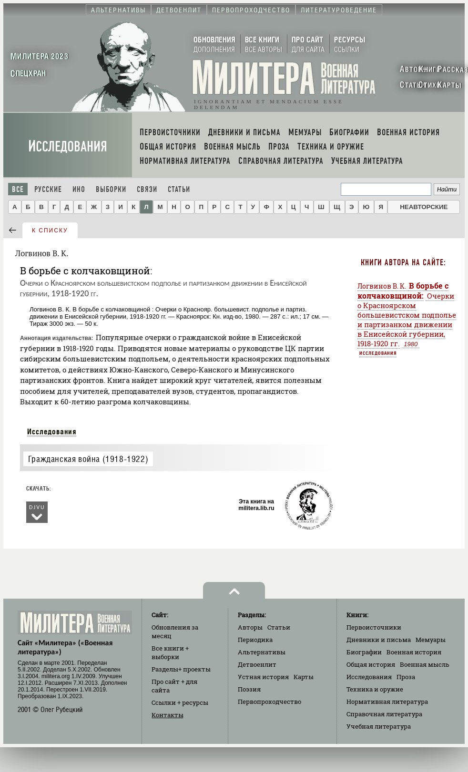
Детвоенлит (257, 664)
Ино (78, 189)
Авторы (250, 627)
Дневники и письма (378, 639)
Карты (304, 676)
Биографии (364, 652)
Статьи (179, 189)
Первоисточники (373, 627)
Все (18, 189)
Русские (48, 189)
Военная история (414, 652)
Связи (147, 189)
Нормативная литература (387, 701)
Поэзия (249, 689)
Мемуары (431, 639)
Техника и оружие (374, 689)
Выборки (111, 189)
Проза (406, 676)
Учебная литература (378, 726)
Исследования (67, 146)
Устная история (263, 676)
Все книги (170, 652)
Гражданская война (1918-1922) (88, 459)
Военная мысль (424, 664)
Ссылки (180, 702)
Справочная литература (384, 714)
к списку (50, 230)
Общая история (370, 664)
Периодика (255, 639)
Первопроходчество (269, 701)
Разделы (181, 669)
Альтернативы (261, 652)
